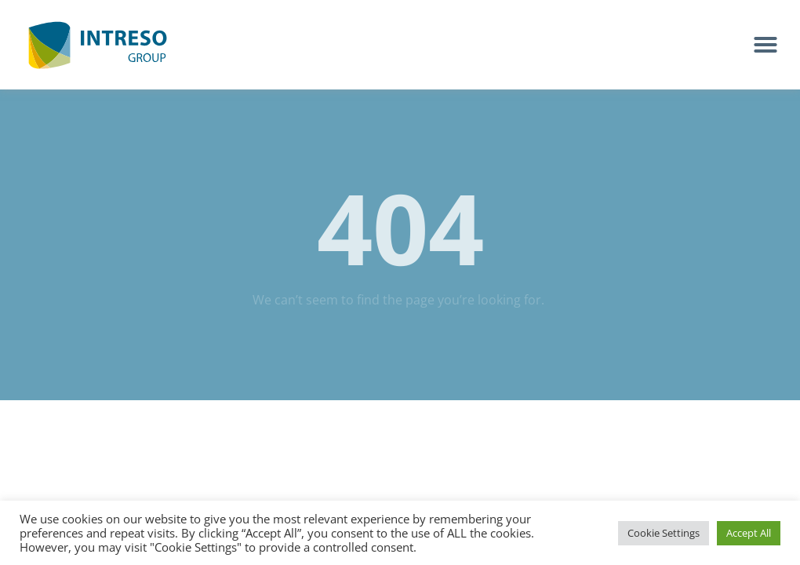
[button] (765, 45)
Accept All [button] (748, 533)
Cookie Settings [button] (663, 533)
